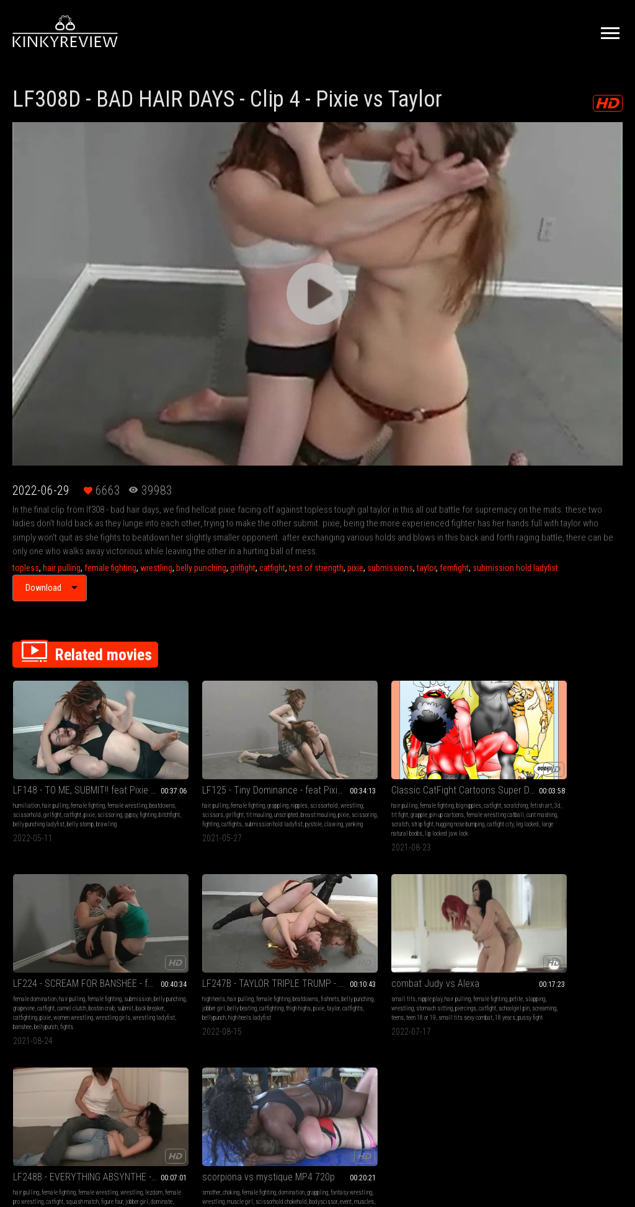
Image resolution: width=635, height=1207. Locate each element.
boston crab (431, 787)
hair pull (210, 982)
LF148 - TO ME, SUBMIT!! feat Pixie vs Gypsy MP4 (68, 753)
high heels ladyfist (596, 797)
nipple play (52, 945)
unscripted (171, 787)
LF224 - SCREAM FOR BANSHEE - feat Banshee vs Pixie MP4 (441, 753)
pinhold (293, 973)
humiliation (26, 769)
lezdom (171, 954)
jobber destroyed (219, 973)
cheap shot (234, 982)
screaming (25, 973)
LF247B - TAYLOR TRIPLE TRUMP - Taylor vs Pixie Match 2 (566, 753)
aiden (168, 973)
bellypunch (477, 806)
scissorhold (80, 778)
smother (271, 945)
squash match (174, 963)
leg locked (353, 806)
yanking (207, 806)
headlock (314, 973)
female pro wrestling (206, 954)
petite (38, 954)
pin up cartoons (299, 787)
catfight (272, 568)
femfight (454, 568)
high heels (522, 769)
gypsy (80, 787)
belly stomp (104, 797)
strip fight (345, 797)
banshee (454, 806)
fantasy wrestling (306, 954)
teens (46, 973)
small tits (25, 945)
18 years (42, 982)
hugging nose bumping (286, 806)
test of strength (316, 568)
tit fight (350, 778)
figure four (204, 963)
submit (454, 787)
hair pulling (62, 568)
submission (400, 778)
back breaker (479, 787)
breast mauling (202, 787)
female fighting (110, 568)
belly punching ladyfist (62, 797)
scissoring (59, 787)
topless (25, 568)
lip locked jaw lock (330, 815)
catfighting (398, 797)
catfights (194, 797)
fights (392, 815)
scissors (203, 778)
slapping (58, 954)
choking (291, 945)
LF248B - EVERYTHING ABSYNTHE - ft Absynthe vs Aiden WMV (193, 929)
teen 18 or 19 (69, 973)
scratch (323, 797)
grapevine (461, 778)
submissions (390, 568)
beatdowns (50, 778)
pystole (167, 806)
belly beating (525, 787)
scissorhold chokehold (298, 963)
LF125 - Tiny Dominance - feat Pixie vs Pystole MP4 (193, 753)
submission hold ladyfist (515, 568)
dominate (148, 973)
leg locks (187, 973)
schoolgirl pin (89, 963)
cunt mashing (297, 797)
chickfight (338, 973)
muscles (272, 973)
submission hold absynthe (168, 982)
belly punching (201, 568)
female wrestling (222, 945)
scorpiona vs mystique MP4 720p (317, 929)
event (363, 963)
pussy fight (67, 982)
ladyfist (147, 991)
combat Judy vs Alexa (57, 929)
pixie (355, 568)
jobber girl (605, 778)
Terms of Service (279, 1069)
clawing (187, 806)
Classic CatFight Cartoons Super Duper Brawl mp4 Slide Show (317, 753)
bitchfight (23, 797)
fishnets (548, 778)
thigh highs (581, 787)
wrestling (156, 568)
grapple (270, 787)
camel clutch (400, 787)
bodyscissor (341, 963)
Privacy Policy (363, 1069)
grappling (213, 769)
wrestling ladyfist (421, 806)
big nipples (339, 769)
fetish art (320, 778)
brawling (23, 806)
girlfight (242, 568)
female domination (408, 769)
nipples (234, 769)
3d (336, 778)
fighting (97, 787)
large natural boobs (284, 815)
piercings (41, 963)
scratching (294, 778)
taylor (426, 568)
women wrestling (446, 797)
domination (352, 945)
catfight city (326, 806)
